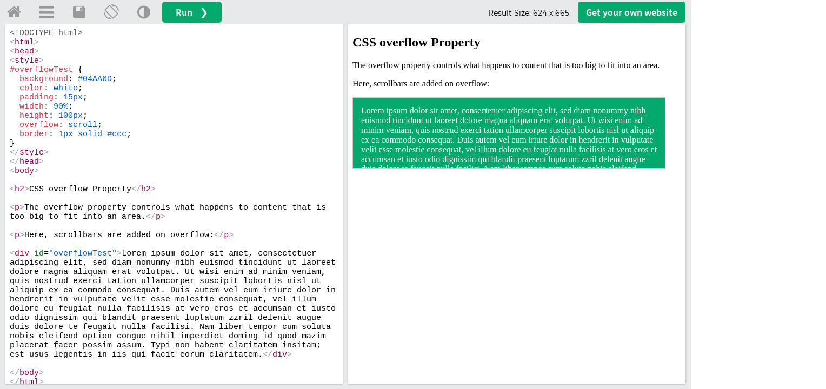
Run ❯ (192, 12)
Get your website (631, 12)
